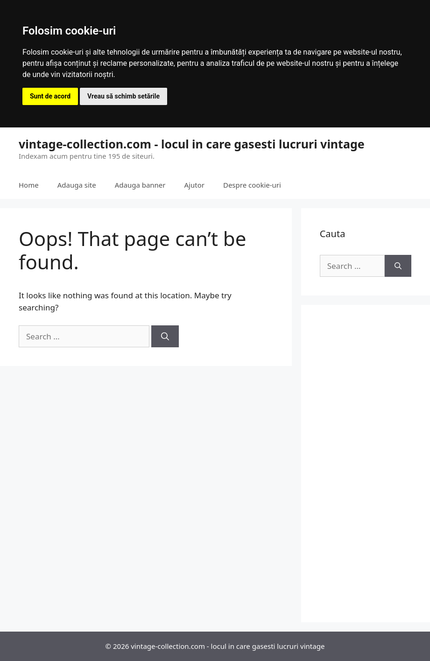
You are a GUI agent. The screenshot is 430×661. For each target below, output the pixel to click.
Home (29, 185)
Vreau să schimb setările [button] (123, 96)
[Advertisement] (365, 463)
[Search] (165, 336)
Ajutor (194, 185)
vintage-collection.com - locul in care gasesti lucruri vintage (192, 144)
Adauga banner (140, 185)
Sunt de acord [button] (50, 96)
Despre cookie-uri (252, 185)
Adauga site (76, 185)
